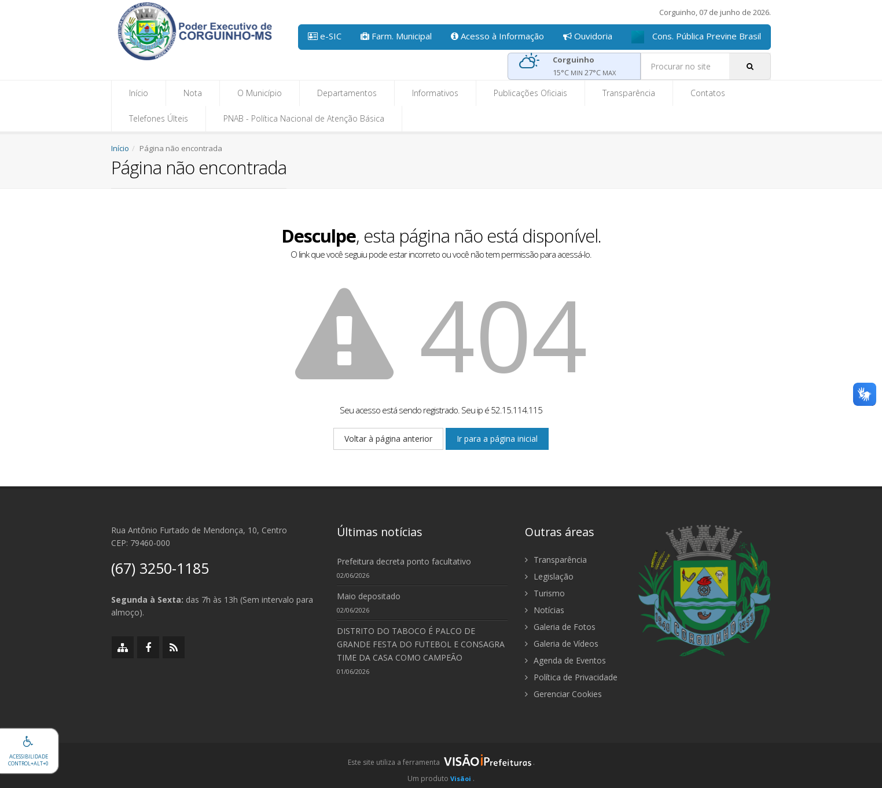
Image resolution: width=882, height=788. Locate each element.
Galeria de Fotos (560, 626)
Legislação (549, 576)
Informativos (435, 92)
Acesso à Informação (497, 36)
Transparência (628, 92)
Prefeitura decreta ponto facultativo (404, 561)
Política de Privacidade (571, 677)
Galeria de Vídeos (561, 643)
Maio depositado (368, 596)
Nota (192, 92)
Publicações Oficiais (530, 92)
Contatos (707, 92)
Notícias (544, 609)
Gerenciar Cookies (563, 693)
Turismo (545, 593)
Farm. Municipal (396, 36)
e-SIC (324, 36)
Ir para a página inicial (497, 438)
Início (138, 92)
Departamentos (347, 92)
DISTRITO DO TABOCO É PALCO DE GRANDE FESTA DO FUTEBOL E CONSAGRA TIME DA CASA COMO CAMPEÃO (421, 644)
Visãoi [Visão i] (460, 778)
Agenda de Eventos (565, 660)
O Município (259, 92)
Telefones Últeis (158, 118)
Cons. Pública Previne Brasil (696, 36)
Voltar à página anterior (388, 438)
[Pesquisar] (750, 66)
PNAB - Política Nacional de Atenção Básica (303, 118)
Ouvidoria (587, 36)
